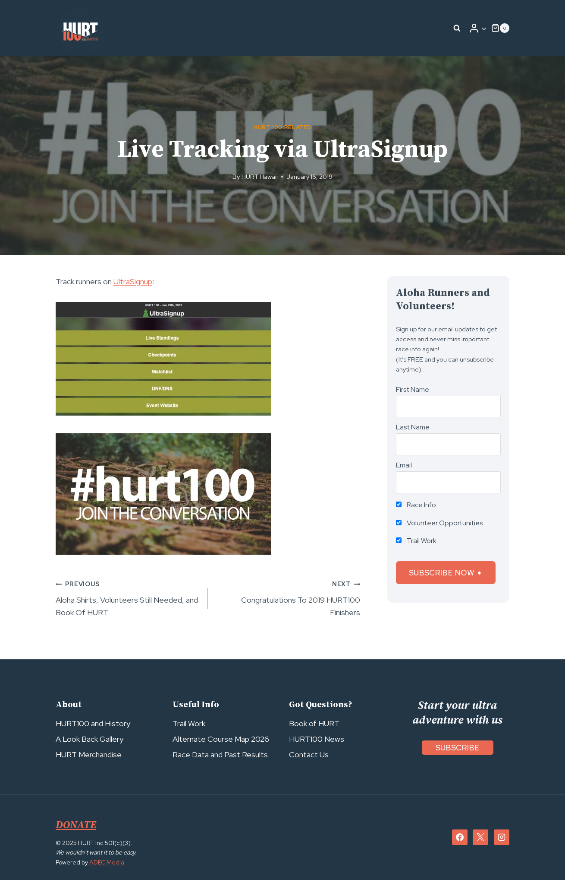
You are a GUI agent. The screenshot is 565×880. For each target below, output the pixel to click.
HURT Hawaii (260, 176)
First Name (412, 389)
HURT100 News (316, 739)
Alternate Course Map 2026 (221, 739)
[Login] (478, 28)
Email (404, 465)
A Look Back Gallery (89, 739)
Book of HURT (314, 723)
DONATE (76, 825)
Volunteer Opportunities (439, 522)
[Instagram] (501, 837)
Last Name (413, 427)
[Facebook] (460, 837)
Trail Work (416, 540)
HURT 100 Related (282, 127)
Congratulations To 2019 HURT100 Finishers (288, 597)
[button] (483, 28)
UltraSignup (132, 281)
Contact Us (309, 754)
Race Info (416, 504)
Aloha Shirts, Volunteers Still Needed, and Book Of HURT (128, 597)
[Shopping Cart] (500, 28)
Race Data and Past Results (220, 754)
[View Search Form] (457, 28)
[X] (480, 837)
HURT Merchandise (89, 754)
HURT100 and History (93, 723)
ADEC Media (106, 862)
